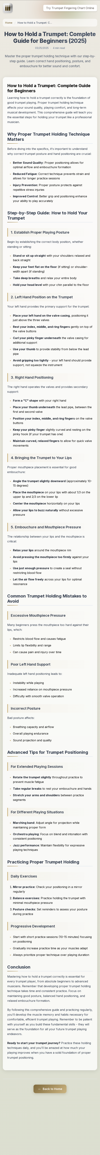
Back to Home (50, 1089)
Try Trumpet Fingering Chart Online (70, 8)
